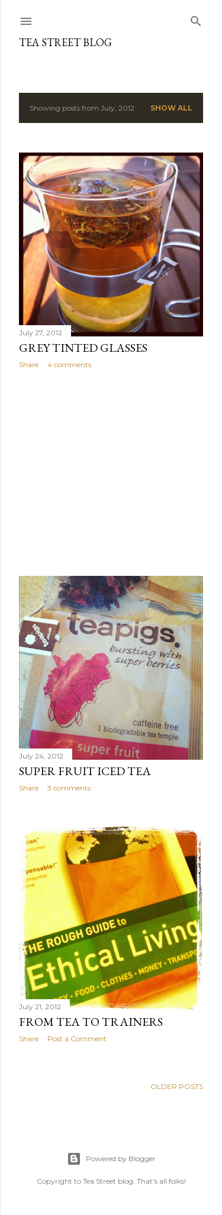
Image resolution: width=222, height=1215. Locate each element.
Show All (171, 107)
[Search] (196, 18)
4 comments (69, 364)
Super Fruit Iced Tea (85, 771)
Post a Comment (77, 1038)
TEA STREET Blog (65, 42)
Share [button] (28, 364)
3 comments (69, 787)
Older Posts (176, 1086)
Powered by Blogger (111, 1159)
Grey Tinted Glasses (83, 347)
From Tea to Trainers (91, 1021)
